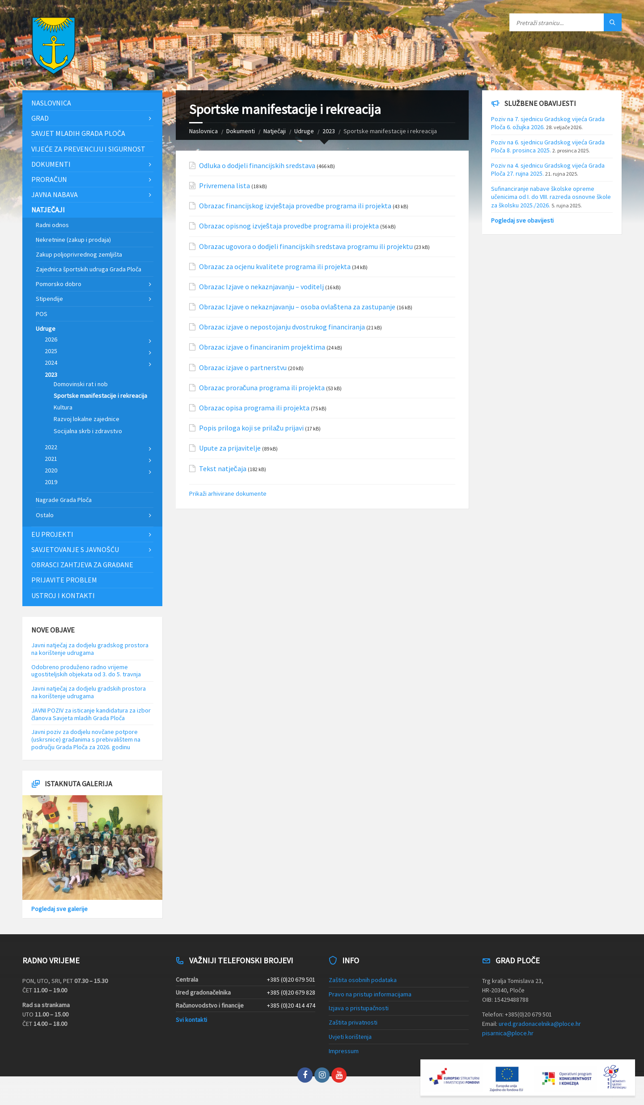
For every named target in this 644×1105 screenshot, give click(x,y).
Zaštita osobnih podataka (363, 980)
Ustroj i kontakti (63, 595)
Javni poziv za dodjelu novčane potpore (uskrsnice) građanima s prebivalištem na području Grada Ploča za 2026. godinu (85, 739)
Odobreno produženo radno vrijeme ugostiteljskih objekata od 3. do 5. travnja (86, 671)
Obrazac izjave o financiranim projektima (262, 347)
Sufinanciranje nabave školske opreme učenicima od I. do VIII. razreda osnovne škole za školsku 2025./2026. (551, 197)
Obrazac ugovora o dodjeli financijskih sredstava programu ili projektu (306, 246)
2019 (51, 482)
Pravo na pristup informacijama (370, 994)
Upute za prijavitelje (230, 448)
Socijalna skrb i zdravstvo (88, 431)
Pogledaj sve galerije (59, 909)
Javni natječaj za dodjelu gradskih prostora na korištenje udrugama (88, 692)
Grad (40, 118)
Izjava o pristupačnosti (359, 1008)
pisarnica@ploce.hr (508, 1033)
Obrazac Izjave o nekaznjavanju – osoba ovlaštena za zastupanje (297, 307)
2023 (328, 131)
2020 (51, 470)
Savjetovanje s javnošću (75, 549)
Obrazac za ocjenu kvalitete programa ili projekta (275, 266)
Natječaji (274, 131)
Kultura (63, 407)
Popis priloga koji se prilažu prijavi (251, 428)
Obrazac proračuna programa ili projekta (262, 388)
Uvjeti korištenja (350, 1037)
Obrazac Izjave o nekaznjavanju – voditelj (261, 287)
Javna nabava (54, 194)
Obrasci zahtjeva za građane (82, 564)
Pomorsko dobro (58, 284)
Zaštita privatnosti (353, 1022)
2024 (51, 362)
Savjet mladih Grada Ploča (78, 133)
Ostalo (45, 515)
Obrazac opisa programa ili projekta (254, 408)
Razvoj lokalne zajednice (86, 419)
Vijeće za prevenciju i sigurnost (88, 148)
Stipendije (49, 299)
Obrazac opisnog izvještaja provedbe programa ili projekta (289, 226)
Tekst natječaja (222, 468)
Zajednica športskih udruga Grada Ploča (88, 269)
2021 (51, 459)
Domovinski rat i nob (81, 384)
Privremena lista (224, 185)
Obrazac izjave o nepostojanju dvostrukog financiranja (282, 327)
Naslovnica (203, 131)
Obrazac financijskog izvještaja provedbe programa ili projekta (295, 206)
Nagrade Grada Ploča (64, 500)
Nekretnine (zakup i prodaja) (73, 240)
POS (41, 314)
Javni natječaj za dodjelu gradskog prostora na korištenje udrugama (89, 649)
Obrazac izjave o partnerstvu (243, 367)
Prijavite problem (64, 579)
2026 (51, 339)
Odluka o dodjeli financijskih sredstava (257, 165)
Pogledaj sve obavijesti (522, 220)
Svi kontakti (191, 1020)
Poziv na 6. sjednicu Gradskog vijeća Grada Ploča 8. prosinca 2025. (548, 146)
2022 (51, 447)
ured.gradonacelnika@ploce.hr (540, 1024)
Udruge (304, 131)
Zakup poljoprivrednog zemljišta (79, 254)
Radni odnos (52, 225)
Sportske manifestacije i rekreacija (100, 396)
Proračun (49, 179)
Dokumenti (240, 131)
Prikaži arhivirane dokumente (228, 493)
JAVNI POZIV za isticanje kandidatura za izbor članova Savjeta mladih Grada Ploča (91, 714)
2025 (51, 351)
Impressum (344, 1051)
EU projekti (52, 534)
